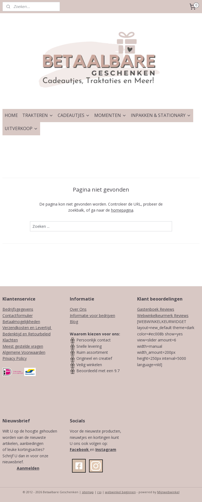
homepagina (122, 210)
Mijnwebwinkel (168, 492)
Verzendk (10, 327)
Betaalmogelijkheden (21, 321)
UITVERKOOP (21, 128)
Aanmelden (28, 468)
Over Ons (78, 309)
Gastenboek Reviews (155, 309)
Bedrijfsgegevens (17, 309)
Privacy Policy (14, 358)
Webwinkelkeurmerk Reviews (163, 315)
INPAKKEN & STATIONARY (161, 115)
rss (99, 492)
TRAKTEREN (37, 115)
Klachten (10, 340)
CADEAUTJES (74, 115)
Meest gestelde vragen (22, 346)
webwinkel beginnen (120, 492)
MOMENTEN (110, 115)
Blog (74, 321)
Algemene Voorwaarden (23, 352)
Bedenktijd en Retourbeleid (26, 333)
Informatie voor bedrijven (92, 315)
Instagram (105, 449)
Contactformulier (17, 315)
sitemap (88, 492)
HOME (11, 115)
